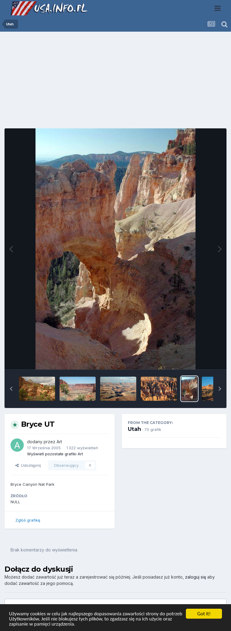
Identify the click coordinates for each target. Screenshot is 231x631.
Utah (134, 429)
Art (59, 441)
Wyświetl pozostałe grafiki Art (55, 453)
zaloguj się (195, 576)
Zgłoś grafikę (27, 520)
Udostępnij (28, 465)
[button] (11, 388)
